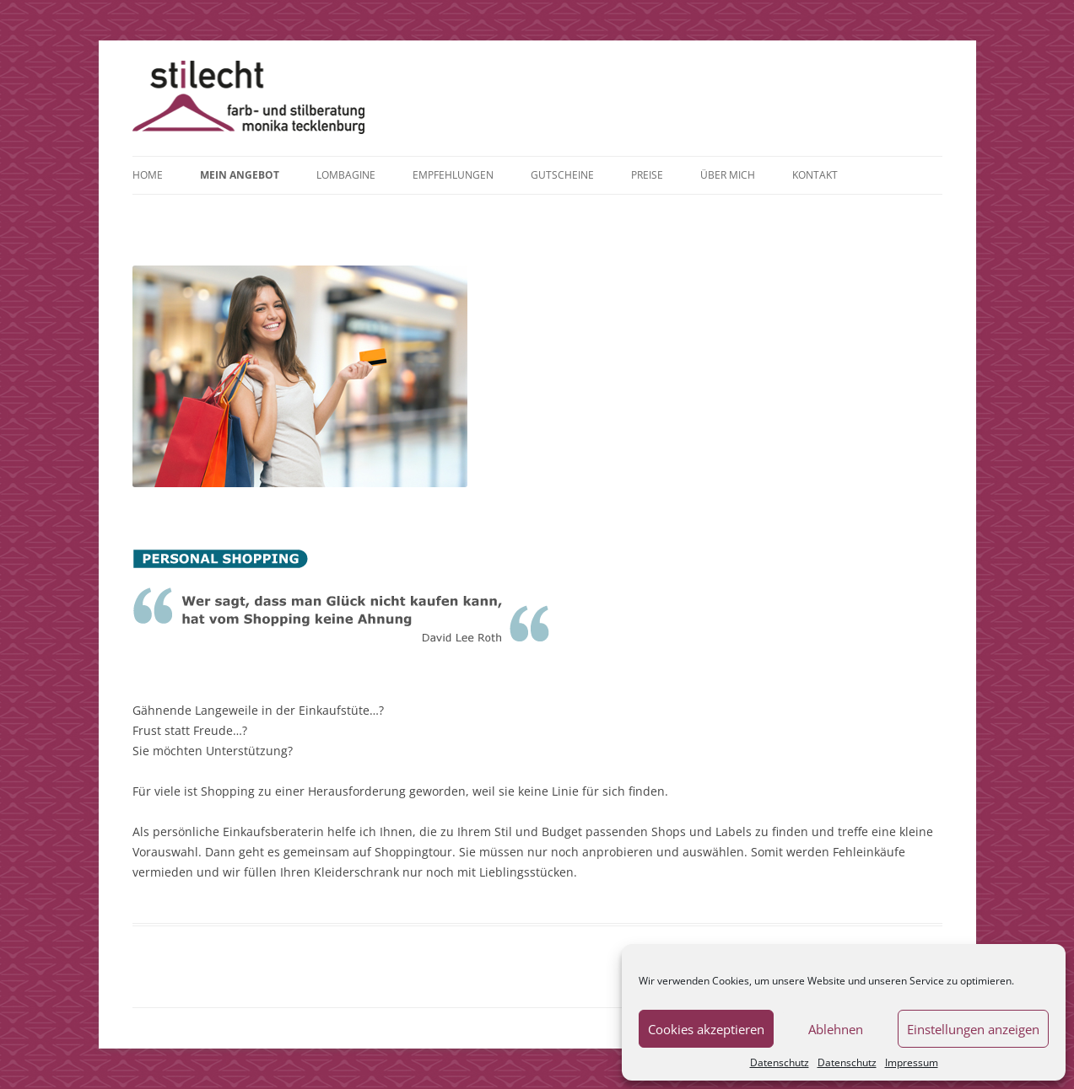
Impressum (911, 1062)
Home (147, 175)
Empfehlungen (453, 175)
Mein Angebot (239, 175)
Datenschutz (779, 1062)
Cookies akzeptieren (706, 1029)
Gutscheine (562, 175)
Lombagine (345, 175)
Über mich (727, 175)
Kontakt (815, 175)
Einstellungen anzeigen (973, 1029)
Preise (647, 175)
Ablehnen (835, 1029)
